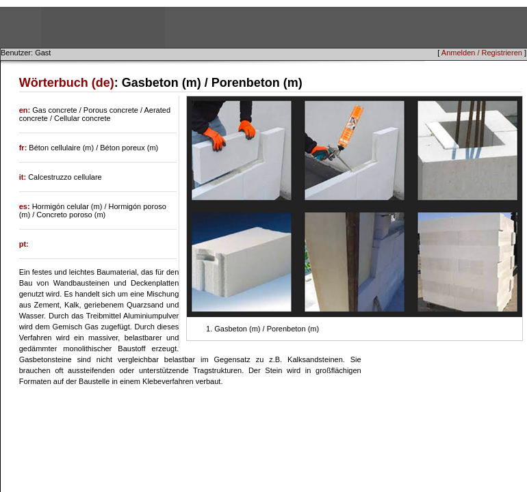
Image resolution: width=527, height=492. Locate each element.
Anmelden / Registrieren (481, 53)
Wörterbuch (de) (66, 83)
